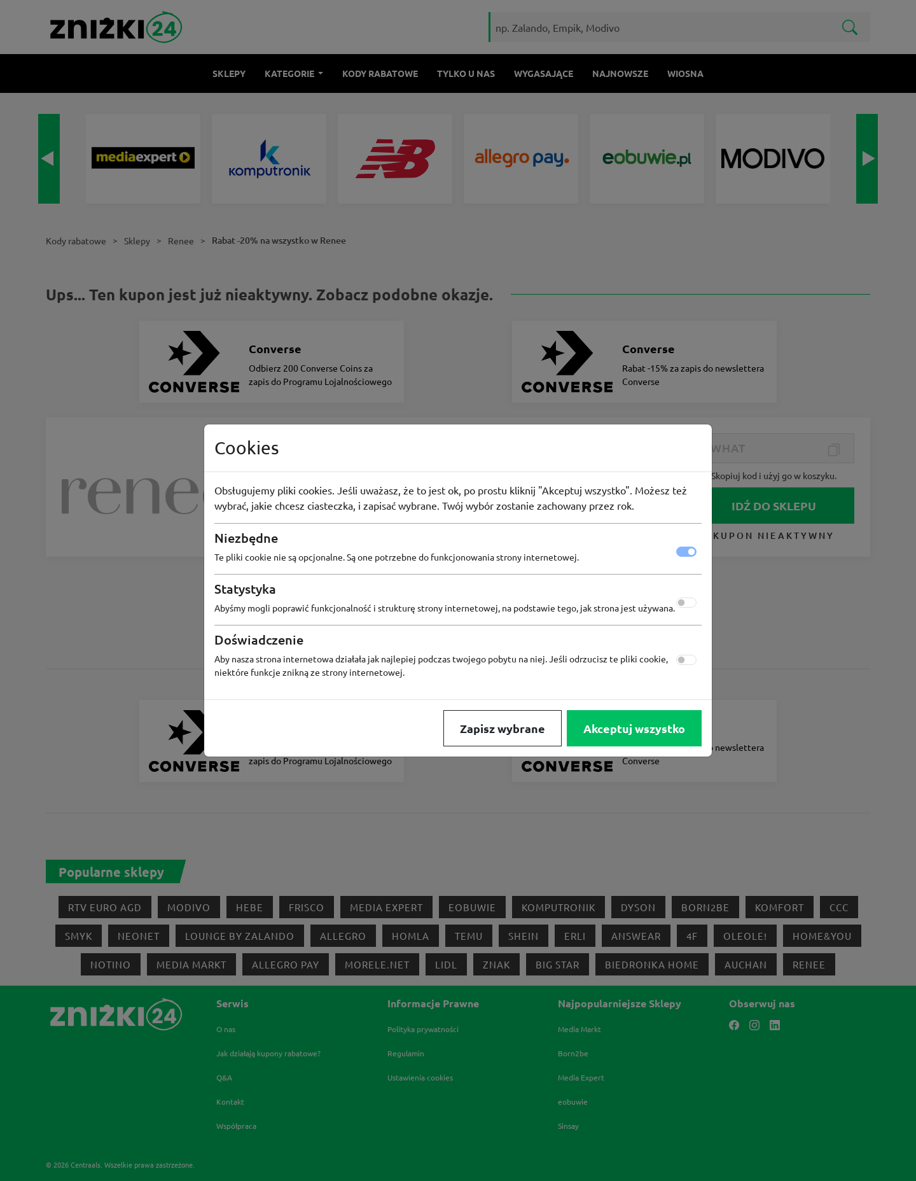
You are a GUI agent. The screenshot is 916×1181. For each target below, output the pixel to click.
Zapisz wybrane (502, 728)
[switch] (686, 602)
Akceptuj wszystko (634, 728)
